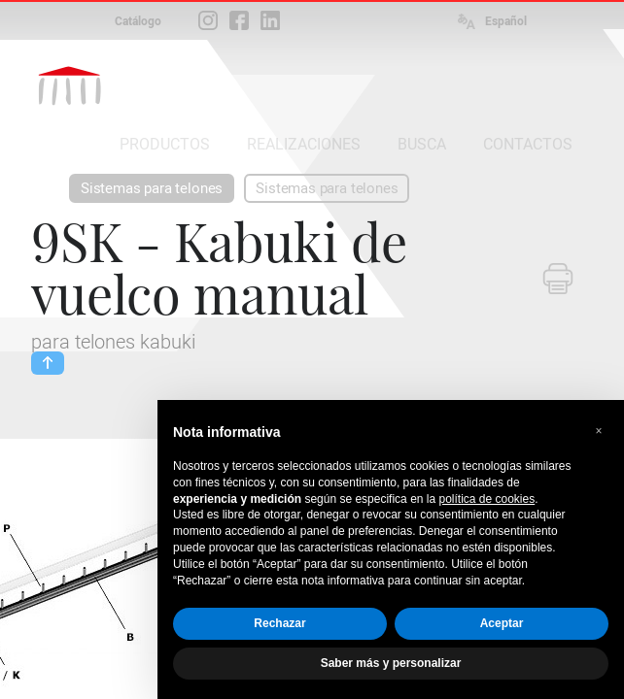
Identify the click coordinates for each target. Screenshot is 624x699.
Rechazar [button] (279, 623)
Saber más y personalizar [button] (391, 663)
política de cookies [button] (486, 499)
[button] (598, 431)
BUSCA (422, 144)
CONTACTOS (527, 144)
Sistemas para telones (152, 188)
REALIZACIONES (304, 144)
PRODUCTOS (165, 144)
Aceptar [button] (502, 623)
